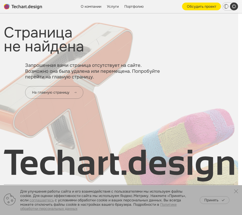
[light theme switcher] (234, 6)
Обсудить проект (201, 6)
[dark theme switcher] (226, 6)
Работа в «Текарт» (171, 173)
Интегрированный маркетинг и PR (115, 173)
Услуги (113, 6)
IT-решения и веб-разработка (111, 179)
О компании (91, 6)
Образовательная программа (180, 179)
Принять (214, 200)
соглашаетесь (41, 200)
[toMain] (23, 7)
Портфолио (134, 6)
